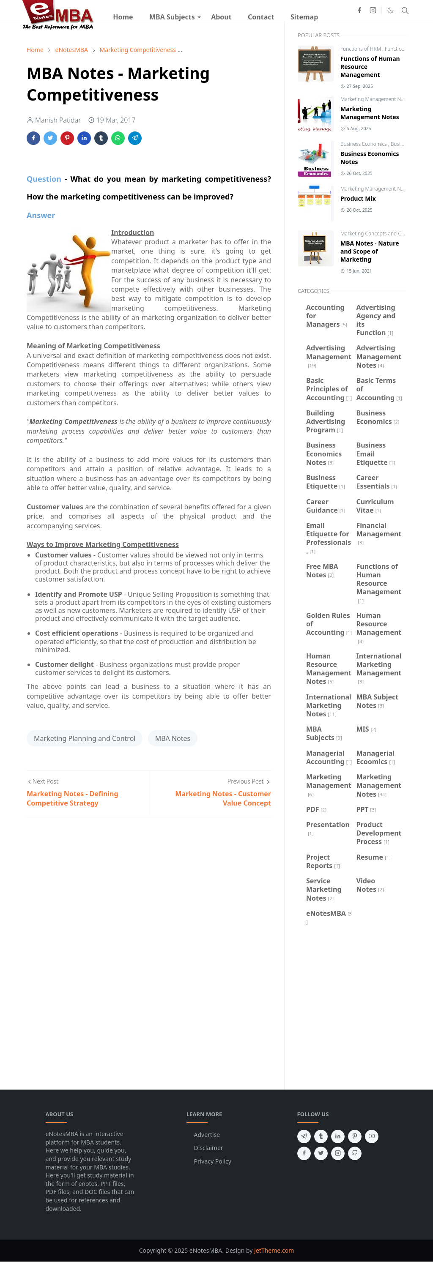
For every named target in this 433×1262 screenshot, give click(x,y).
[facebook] (359, 10)
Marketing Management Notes (376, 99)
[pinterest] (355, 1136)
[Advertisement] (352, 1006)
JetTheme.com (274, 1250)
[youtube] (371, 1136)
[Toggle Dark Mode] (390, 10)
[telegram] (304, 1136)
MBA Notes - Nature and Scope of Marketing (369, 251)
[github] (355, 1153)
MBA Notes (173, 738)
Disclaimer (208, 1148)
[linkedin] (338, 1136)
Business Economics (364, 144)
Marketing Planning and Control (84, 738)
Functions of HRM (361, 48)
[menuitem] (123, 17)
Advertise (207, 1135)
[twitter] (321, 1153)
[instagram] (373, 10)
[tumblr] (321, 1136)
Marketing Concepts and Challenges (382, 233)
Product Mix (358, 198)
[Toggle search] (405, 10)
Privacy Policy (212, 1161)
